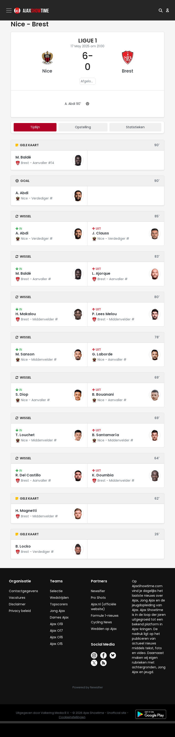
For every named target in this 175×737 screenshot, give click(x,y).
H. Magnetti (26, 510)
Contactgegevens (23, 591)
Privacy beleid (20, 611)
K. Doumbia (102, 475)
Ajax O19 (56, 624)
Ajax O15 (56, 643)
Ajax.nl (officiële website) (103, 606)
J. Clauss (100, 233)
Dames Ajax (59, 617)
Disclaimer (17, 604)
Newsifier (98, 591)
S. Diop (21, 394)
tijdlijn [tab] (35, 127)
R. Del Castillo (28, 475)
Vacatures (17, 597)
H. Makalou (25, 314)
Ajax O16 (56, 637)
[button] (161, 10)
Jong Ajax (57, 611)
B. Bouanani (103, 394)
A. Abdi (21, 193)
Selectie (56, 591)
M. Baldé (23, 157)
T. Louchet (25, 435)
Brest (127, 71)
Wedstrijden (59, 597)
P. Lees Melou (104, 314)
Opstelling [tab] (83, 127)
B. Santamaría (105, 435)
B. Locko (23, 546)
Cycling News (101, 622)
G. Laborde (102, 354)
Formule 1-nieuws (104, 615)
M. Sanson (24, 354)
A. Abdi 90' (73, 103)
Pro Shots (98, 597)
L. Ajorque (101, 273)
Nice (47, 71)
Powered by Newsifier (87, 687)
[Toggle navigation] (9, 10)
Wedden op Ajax (104, 628)
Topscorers (59, 604)
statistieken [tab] (135, 127)
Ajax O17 (56, 630)
